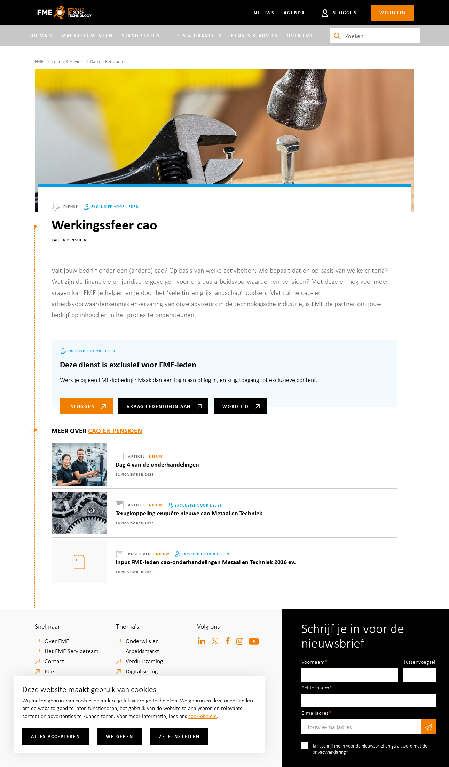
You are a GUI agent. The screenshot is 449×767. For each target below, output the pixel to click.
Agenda (292, 12)
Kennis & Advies (247, 37)
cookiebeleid (202, 716)
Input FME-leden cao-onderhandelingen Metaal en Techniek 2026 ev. (206, 561)
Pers (50, 671)
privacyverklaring (329, 752)
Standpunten (147, 36)
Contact (54, 661)
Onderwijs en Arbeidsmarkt (142, 645)
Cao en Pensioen (106, 61)
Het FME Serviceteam (72, 651)
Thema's (46, 36)
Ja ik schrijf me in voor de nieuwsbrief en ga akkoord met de (370, 748)
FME (39, 61)
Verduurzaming (144, 661)
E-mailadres (315, 713)
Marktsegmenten (93, 36)
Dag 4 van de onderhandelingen (157, 464)
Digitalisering (142, 671)
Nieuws (262, 12)
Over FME (296, 37)
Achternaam (315, 687)
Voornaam (313, 661)
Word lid (392, 12)
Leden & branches (189, 37)
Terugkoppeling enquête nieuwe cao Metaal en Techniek (189, 513)
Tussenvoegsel (419, 661)
